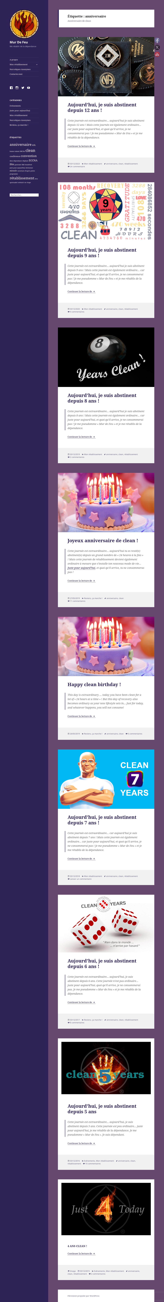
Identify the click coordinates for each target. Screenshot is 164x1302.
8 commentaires (77, 1022)
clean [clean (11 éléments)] (30, 150)
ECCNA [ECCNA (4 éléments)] (33, 160)
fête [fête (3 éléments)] (12, 164)
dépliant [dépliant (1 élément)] (25, 161)
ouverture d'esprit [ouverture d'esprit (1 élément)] (23, 171)
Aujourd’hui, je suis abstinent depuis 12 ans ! (102, 107)
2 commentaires (77, 457)
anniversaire (111, 163)
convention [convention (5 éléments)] (29, 156)
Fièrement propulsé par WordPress (83, 1296)
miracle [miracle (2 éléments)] (13, 170)
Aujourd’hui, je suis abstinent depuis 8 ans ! (102, 398)
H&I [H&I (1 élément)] (23, 165)
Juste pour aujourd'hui (20, 110)
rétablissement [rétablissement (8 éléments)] (22, 178)
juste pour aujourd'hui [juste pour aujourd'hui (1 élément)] (17, 168)
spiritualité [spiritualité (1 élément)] (14, 182)
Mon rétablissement (18, 64)
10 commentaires (93, 1163)
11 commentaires (77, 601)
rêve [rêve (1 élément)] (36, 179)
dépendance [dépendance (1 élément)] (17, 161)
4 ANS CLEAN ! (77, 1246)
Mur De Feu (19, 42)
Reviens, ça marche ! (19, 125)
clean (120, 163)
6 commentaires (135, 733)
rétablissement (131, 163)
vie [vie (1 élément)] (25, 182)
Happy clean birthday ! (94, 684)
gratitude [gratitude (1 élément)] (18, 165)
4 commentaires (77, 311)
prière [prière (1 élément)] (33, 171)
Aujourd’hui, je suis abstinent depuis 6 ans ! (102, 963)
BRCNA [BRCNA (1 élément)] (22, 151)
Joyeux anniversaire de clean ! (103, 540)
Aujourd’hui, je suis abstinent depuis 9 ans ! (102, 252)
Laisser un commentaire (80, 879)
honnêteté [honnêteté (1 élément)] (28, 165)
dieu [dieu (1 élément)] (11, 161)
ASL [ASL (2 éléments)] (34, 145)
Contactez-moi (16, 74)
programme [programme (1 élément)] (14, 174)
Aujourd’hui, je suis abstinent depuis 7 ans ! (102, 820)
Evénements (15, 106)
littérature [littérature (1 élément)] (29, 168)
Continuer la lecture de (82, 146)
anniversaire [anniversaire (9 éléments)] (20, 144)
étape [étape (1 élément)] (29, 182)
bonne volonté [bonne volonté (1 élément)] (15, 151)
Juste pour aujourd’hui (81, 568)
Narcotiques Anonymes (20, 69)
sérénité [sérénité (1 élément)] (21, 182)
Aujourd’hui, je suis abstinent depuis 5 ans (102, 1109)
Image (73, 1271)
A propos (14, 59)
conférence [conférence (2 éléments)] (15, 156)
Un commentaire (77, 166)
